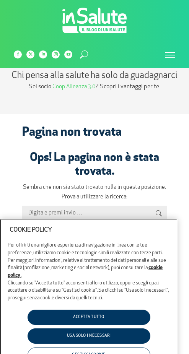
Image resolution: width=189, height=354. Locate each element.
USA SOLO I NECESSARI (89, 345)
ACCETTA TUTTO (88, 326)
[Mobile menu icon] (170, 55)
